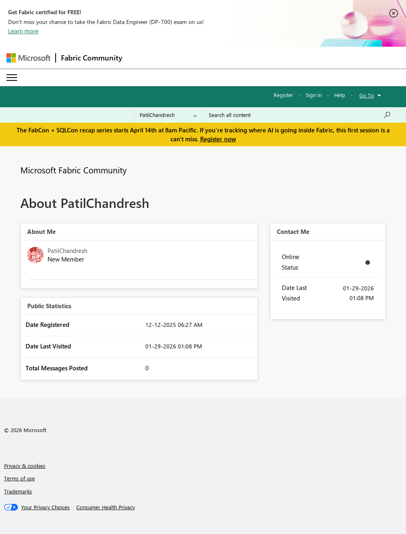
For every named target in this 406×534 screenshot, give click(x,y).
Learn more (23, 31)
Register (283, 94)
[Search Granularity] (168, 115)
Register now (218, 139)
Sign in (314, 94)
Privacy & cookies (24, 465)
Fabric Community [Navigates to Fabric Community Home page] (91, 58)
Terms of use (19, 478)
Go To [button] (366, 95)
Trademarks (18, 491)
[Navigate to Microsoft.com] (28, 58)
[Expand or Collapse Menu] (12, 77)
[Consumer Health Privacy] (105, 507)
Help (339, 94)
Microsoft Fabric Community (73, 169)
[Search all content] (300, 115)
